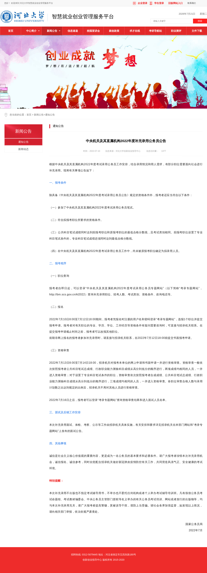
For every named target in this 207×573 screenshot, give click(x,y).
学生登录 (159, 3)
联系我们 (192, 3)
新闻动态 (23, 149)
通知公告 (50, 114)
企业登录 (142, 3)
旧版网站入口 (175, 3)
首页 (10, 30)
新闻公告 (39, 114)
